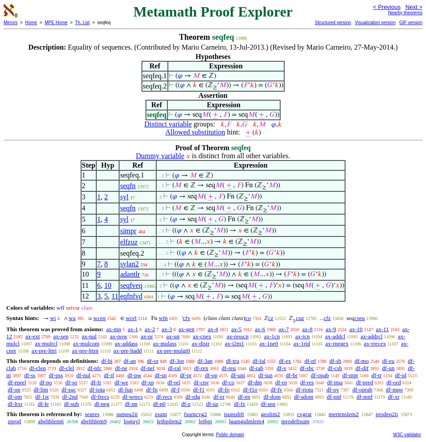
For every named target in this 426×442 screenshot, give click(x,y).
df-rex (201, 368)
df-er (219, 396)
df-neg (102, 403)
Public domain (230, 434)
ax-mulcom (86, 343)
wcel (131, 318)
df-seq (268, 403)
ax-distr (201, 343)
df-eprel (17, 382)
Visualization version (375, 22)
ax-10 (356, 329)
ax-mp (113, 329)
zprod (14, 421)
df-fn (152, 389)
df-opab (320, 375)
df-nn (131, 403)
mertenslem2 (343, 414)
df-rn (281, 382)
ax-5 (236, 329)
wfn (163, 318)
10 (107, 285)
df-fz (239, 403)
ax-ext (33, 336)
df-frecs (100, 396)
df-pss (56, 375)
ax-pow (119, 336)
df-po (45, 382)
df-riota (304, 389)
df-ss (29, 375)
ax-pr (147, 336)
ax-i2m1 (234, 343)
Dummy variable (160, 156)
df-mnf (365, 396)
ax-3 (167, 329)
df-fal (258, 361)
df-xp (147, 382)
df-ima (335, 382)
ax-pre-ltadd (128, 350)
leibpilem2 (169, 421)
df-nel (147, 368)
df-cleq (37, 368)
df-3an (205, 361)
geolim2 (270, 414)
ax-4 (213, 329)
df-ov (333, 389)
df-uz (212, 403)
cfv (187, 318)
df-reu (229, 368)
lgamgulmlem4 (246, 421)
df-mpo (394, 389)
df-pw (134, 375)
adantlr (130, 274)
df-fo (224, 389)
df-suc (68, 389)
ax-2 (150, 329)
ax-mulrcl (46, 343)
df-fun (125, 389)
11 (114, 296)
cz (270, 318)
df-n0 (159, 403)
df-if (109, 375)
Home (31, 22)
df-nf (310, 361)
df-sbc (307, 368)
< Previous (386, 7)
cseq (359, 318)
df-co (228, 382)
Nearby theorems (405, 12)
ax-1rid (302, 343)
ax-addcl (335, 336)
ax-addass (126, 343)
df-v (281, 368)
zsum (161, 414)
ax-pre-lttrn (85, 350)
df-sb (335, 361)
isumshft (234, 414)
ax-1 (133, 329)
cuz (300, 318)
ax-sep (60, 336)
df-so (71, 382)
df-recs (164, 396)
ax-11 (382, 329)
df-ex (285, 361)
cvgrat (304, 414)
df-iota (97, 389)
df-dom (272, 396)
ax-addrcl (372, 336)
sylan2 (129, 264)
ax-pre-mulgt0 (173, 350)
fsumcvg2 (195, 414)
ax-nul (89, 336)
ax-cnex (202, 336)
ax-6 (260, 329)
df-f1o (250, 389)
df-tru (232, 361)
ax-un (173, 336)
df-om (15, 396)
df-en (244, 396)
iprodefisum (295, 421)
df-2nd (70, 396)
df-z (186, 403)
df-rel (173, 382)
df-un (388, 368)
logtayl (132, 421)
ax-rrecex (375, 343)
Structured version (333, 22)
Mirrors (10, 22)
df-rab (256, 368)
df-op (211, 375)
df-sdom (303, 396)
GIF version (410, 22)
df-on (14, 389)
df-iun (265, 375)
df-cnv (201, 382)
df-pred (364, 382)
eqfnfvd (131, 296)
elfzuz (128, 242)
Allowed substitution (195, 132)
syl (124, 197)
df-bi (106, 361)
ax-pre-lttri (43, 350)
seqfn (128, 185)
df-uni (238, 375)
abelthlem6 (51, 421)
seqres (92, 414)
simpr (128, 231)
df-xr (394, 396)
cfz (327, 318)
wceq (100, 318)
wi (53, 318)
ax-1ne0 (269, 343)
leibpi (205, 421)
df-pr (186, 375)
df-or (152, 361)
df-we (121, 382)
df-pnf (334, 396)
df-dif (362, 368)
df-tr (376, 375)
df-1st (42, 396)
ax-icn (302, 336)
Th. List (82, 22)
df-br (292, 375)
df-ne (121, 368)
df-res (307, 382)
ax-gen (186, 329)
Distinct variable (168, 124)
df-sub (71, 403)
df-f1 (198, 389)
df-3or (177, 361)
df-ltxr (15, 403)
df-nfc (95, 368)
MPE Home (56, 22)
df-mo (361, 361)
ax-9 (331, 329)
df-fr (96, 382)
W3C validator (407, 434)
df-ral (174, 368)
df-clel (66, 368)
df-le (43, 403)
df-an (130, 361)
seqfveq (131, 285)
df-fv (276, 389)
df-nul (83, 375)
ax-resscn (237, 336)
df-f (175, 389)
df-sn (161, 375)
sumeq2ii (127, 414)
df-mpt (350, 375)
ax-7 (283, 329)
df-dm (255, 382)
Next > (413, 7)
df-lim (41, 389)
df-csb (335, 368)
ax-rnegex (337, 343)
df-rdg (193, 396)
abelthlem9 (94, 421)
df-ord (393, 382)
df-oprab (362, 389)
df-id (400, 375)
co (248, 318)
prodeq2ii (386, 414)
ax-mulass (165, 343)
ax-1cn (272, 336)
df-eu (388, 361)
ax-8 (307, 329)
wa (72, 318)
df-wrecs (132, 396)
